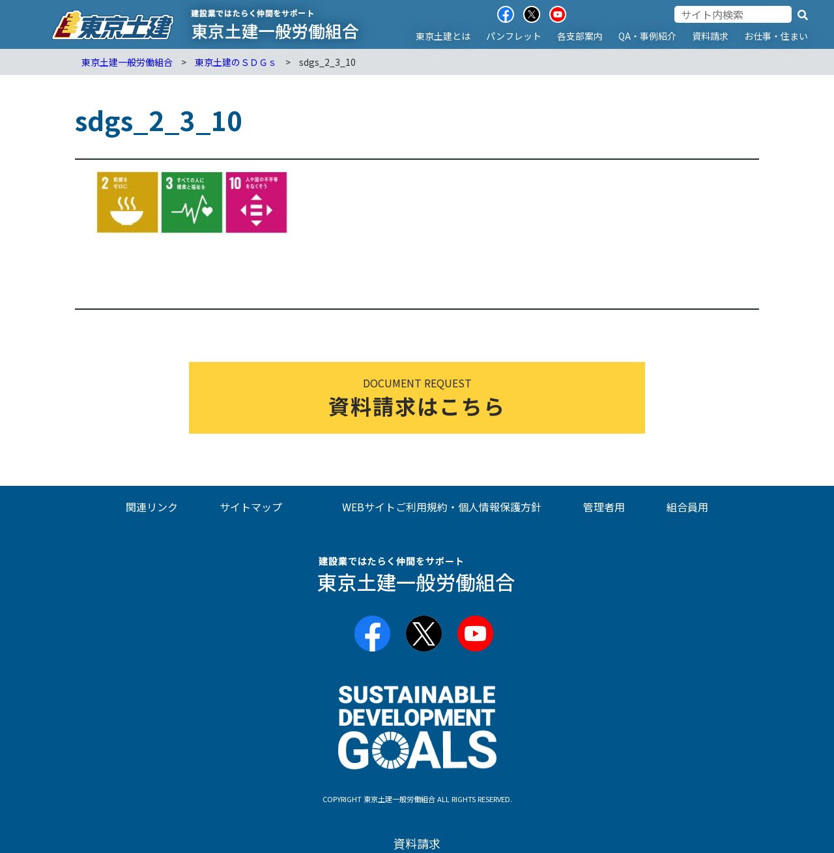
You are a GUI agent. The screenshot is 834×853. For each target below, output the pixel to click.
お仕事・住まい (776, 35)
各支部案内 (580, 35)
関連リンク (152, 507)
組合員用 (687, 507)
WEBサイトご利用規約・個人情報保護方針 (441, 507)
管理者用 (604, 507)
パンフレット (513, 35)
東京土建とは (443, 35)
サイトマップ (251, 507)
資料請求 (710, 35)
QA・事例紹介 (647, 35)
